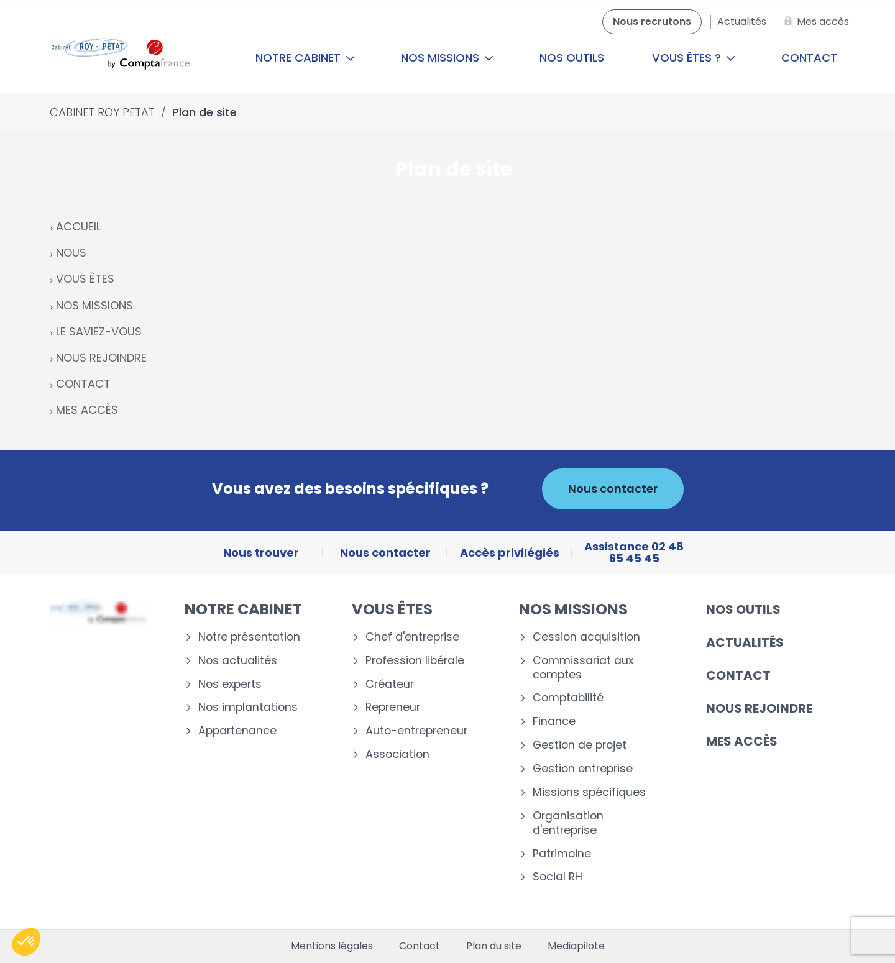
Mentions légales (332, 946)
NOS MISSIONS (94, 305)
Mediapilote (576, 946)
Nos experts (230, 684)
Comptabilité (568, 698)
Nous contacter (613, 488)
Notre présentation (249, 637)
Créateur (389, 684)
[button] (26, 942)
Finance (554, 721)
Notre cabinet (305, 57)
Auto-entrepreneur (416, 731)
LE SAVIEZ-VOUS (99, 331)
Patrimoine (562, 854)
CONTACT (83, 383)
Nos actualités (237, 661)
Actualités (745, 642)
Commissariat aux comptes (583, 668)
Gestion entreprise (583, 769)
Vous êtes (392, 609)
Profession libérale (414, 661)
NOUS (71, 252)
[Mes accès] (814, 21)
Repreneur (392, 707)
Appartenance (237, 731)
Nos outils (571, 57)
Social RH (557, 877)
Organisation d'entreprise (568, 823)
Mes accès (742, 741)
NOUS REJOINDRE (101, 357)
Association (397, 754)
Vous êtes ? (693, 57)
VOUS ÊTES (85, 278)
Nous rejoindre (759, 708)
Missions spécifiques (589, 792)
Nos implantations (248, 707)
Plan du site (493, 946)
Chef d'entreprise (412, 637)
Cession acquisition (586, 637)
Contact (809, 57)
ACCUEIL (78, 226)
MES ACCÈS (87, 410)
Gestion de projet (579, 745)
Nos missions (447, 57)
